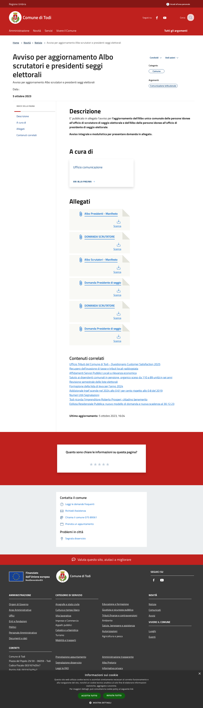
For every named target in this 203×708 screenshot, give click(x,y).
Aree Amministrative (20, 610)
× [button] (199, 674)
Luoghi (152, 631)
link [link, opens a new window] (131, 689)
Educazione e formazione (115, 604)
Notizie (38, 43)
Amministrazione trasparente (118, 657)
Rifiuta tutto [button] (114, 695)
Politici (12, 627)
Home (16, 43)
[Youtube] (162, 17)
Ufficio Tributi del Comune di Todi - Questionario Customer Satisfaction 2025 (114, 364)
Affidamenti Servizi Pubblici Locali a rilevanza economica (103, 373)
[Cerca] (190, 17)
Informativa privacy (112, 668)
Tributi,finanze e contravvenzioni (119, 615)
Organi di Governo (18, 604)
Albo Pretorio (109, 662)
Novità (27, 43)
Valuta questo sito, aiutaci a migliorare (101, 559)
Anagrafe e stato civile (67, 604)
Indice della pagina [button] (26, 106)
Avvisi (152, 615)
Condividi (156, 58)
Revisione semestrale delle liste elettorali (93, 382)
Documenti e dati (18, 638)
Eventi (152, 637)
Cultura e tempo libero (67, 610)
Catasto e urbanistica (67, 630)
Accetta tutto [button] (89, 695)
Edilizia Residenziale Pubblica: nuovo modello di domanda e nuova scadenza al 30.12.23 (121, 404)
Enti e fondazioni (18, 621)
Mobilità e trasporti (66, 640)
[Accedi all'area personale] (178, 4)
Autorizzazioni (109, 631)
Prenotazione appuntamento (71, 657)
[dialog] (101, 689)
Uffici (11, 615)
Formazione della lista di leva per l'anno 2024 (96, 386)
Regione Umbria (17, 4)
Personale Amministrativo (23, 632)
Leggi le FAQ (62, 668)
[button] (101, 702)
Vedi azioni (172, 58)
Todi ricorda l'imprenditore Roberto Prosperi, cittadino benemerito (108, 399)
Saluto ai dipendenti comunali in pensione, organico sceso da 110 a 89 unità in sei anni (120, 377)
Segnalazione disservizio (69, 662)
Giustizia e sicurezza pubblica (117, 610)
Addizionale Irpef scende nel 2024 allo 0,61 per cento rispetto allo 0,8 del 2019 (116, 390)
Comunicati (155, 610)
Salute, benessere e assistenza (118, 625)
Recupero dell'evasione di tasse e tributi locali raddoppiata (103, 368)
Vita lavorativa (63, 615)
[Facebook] (154, 17)
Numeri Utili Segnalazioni (84, 395)
